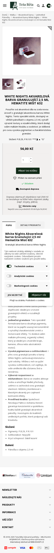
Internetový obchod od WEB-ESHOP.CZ (27, 542)
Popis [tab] (9, 225)
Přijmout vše (39, 295)
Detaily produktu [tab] (30, 225)
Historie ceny (27, 206)
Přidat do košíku (27, 170)
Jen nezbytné (15, 295)
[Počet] (25, 160)
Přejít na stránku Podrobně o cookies (27, 300)
